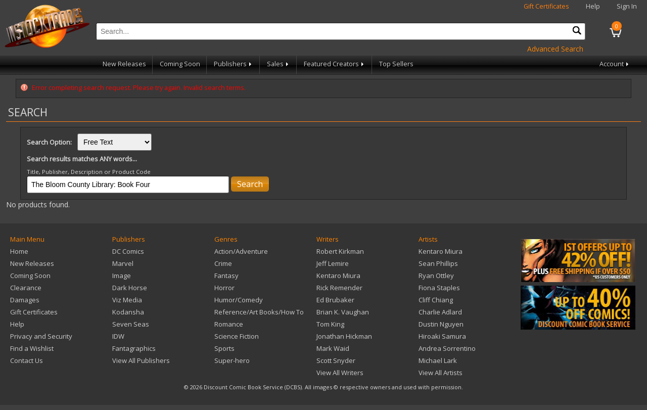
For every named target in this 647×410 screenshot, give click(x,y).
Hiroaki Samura (442, 336)
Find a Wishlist (32, 348)
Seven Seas (130, 324)
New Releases (124, 64)
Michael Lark (438, 360)
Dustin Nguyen (441, 324)
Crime (223, 263)
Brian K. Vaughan (342, 311)
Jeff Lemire (332, 263)
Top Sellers (396, 64)
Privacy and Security (41, 336)
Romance (228, 324)
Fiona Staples (439, 287)
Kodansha (128, 311)
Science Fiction (236, 336)
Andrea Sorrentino (447, 348)
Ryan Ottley (436, 275)
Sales (278, 64)
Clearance (25, 287)
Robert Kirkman (340, 251)
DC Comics (128, 251)
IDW (118, 336)
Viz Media (127, 299)
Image (121, 275)
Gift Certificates (546, 6)
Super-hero (232, 360)
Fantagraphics (134, 348)
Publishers (233, 64)
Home (19, 251)
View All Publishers (141, 360)
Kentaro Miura (338, 275)
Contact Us (26, 360)
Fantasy (226, 275)
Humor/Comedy (238, 299)
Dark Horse (129, 287)
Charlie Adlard (440, 311)
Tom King (330, 324)
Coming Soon (180, 64)
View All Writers (339, 372)
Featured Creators (334, 64)
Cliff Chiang (436, 299)
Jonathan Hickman (344, 336)
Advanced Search (555, 49)
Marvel (122, 263)
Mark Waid (332, 348)
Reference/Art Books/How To (259, 311)
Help (593, 6)
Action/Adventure (241, 251)
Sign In (627, 6)
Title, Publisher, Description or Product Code (89, 171)
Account (614, 64)
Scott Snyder (335, 360)
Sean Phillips (438, 263)
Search (250, 184)
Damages (24, 299)
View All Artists (441, 372)
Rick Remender (339, 287)
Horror (224, 287)
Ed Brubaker (335, 299)
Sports (224, 348)
